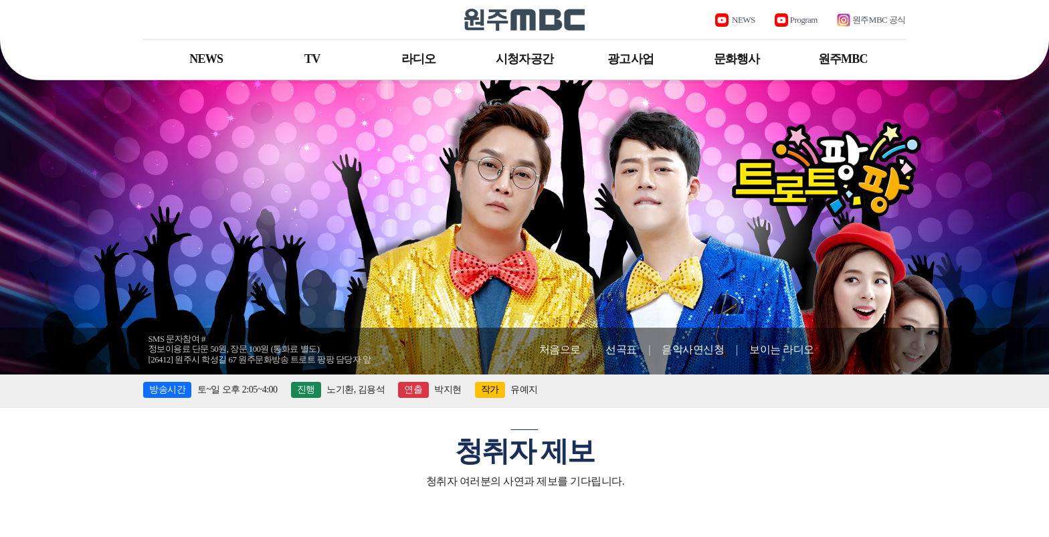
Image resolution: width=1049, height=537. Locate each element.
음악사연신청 (693, 349)
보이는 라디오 (781, 349)
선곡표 (621, 349)
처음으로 (560, 349)
